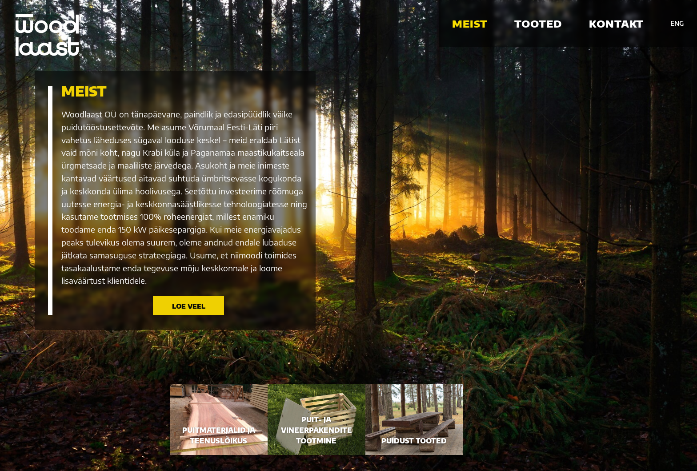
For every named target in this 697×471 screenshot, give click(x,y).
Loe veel (188, 306)
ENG (677, 23)
